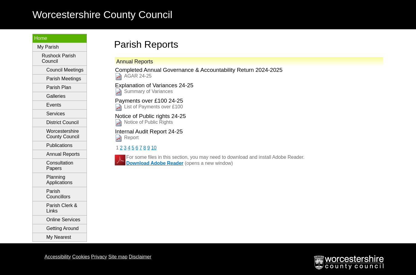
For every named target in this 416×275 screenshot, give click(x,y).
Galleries (55, 96)
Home (40, 38)
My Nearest (58, 237)
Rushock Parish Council (59, 58)
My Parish (48, 47)
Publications (59, 145)
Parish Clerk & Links (61, 208)
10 (154, 147)
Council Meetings (65, 69)
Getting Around (62, 228)
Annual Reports (63, 154)
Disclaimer (140, 256)
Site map (117, 256)
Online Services (63, 219)
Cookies (81, 256)
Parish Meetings (63, 78)
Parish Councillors (58, 194)
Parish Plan (58, 87)
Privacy (99, 256)
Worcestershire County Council (62, 134)
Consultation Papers (59, 165)
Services (55, 113)
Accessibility (58, 256)
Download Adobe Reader (154, 163)
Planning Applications (59, 179)
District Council (62, 122)
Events (53, 104)
